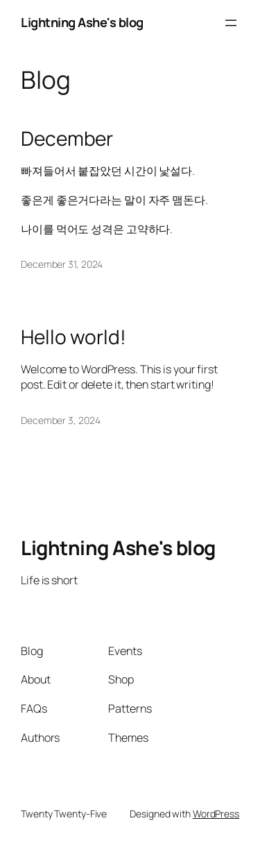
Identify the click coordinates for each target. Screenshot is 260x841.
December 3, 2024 (60, 420)
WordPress (216, 813)
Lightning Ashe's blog (82, 22)
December (67, 139)
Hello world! (73, 337)
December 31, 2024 (62, 264)
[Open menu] (231, 23)
